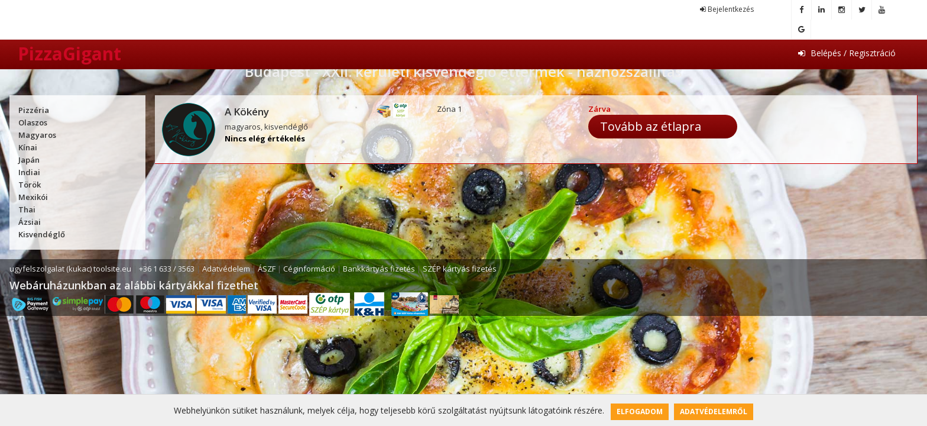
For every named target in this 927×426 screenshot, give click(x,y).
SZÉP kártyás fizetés (460, 268)
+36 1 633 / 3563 (167, 268)
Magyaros (37, 135)
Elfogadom (640, 411)
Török (29, 184)
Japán (29, 159)
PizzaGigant (69, 53)
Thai (26, 209)
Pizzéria (33, 110)
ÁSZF (266, 268)
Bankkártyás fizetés (379, 268)
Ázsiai (29, 222)
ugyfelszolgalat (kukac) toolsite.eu (70, 268)
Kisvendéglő (41, 234)
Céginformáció (309, 268)
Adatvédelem (226, 268)
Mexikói (33, 197)
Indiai (29, 172)
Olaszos (32, 122)
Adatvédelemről (713, 411)
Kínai (27, 147)
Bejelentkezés (727, 9)
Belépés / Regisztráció (847, 53)
